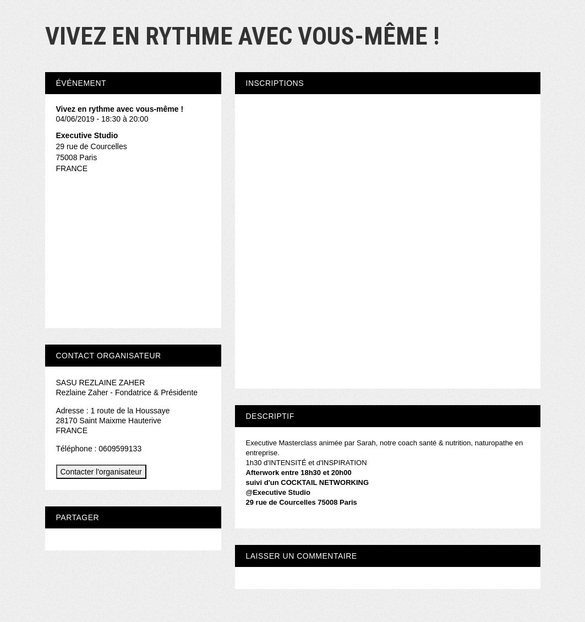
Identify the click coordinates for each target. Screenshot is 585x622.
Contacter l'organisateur (101, 471)
